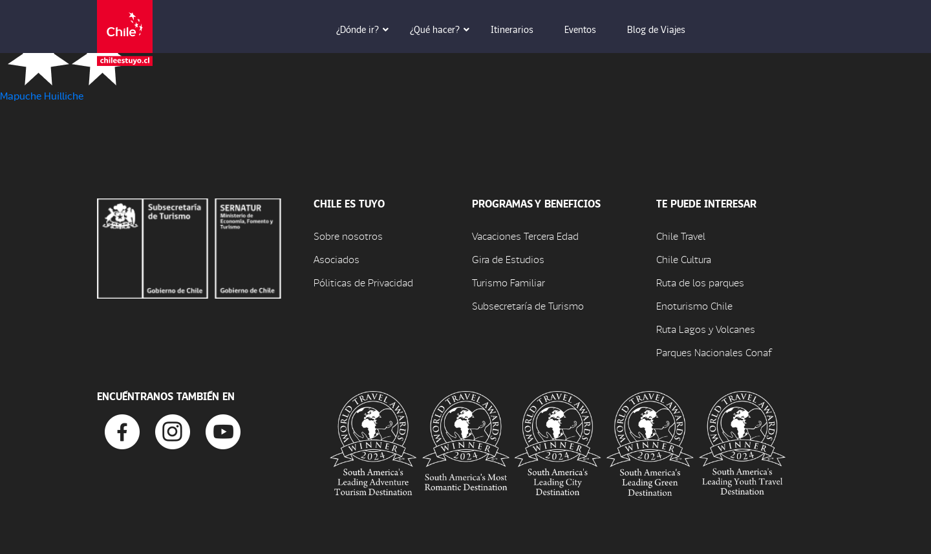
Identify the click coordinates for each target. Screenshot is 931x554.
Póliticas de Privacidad (363, 282)
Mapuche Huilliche (41, 95)
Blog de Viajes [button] (665, 29)
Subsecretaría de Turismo (528, 305)
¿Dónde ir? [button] (366, 29)
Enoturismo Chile (694, 305)
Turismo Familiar (508, 282)
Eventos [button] (589, 29)
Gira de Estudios (508, 259)
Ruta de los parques (700, 282)
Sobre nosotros (348, 235)
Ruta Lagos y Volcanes (705, 329)
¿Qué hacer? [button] (444, 29)
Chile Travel (680, 235)
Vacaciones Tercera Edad (525, 235)
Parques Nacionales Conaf (713, 352)
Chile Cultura (683, 259)
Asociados (336, 259)
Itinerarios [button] (521, 29)
